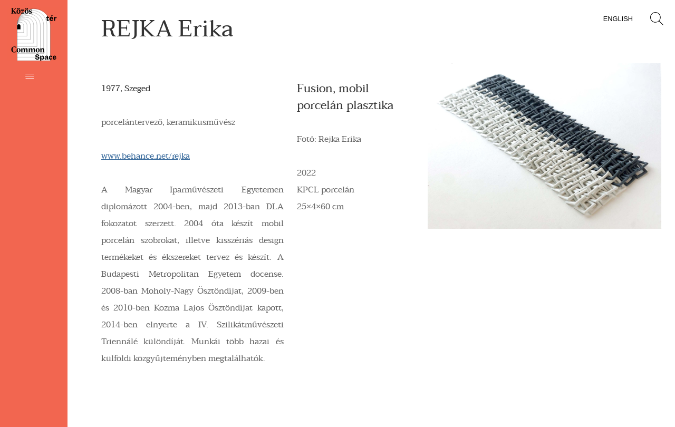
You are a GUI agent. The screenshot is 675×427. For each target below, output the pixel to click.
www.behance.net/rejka (145, 156)
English (618, 19)
